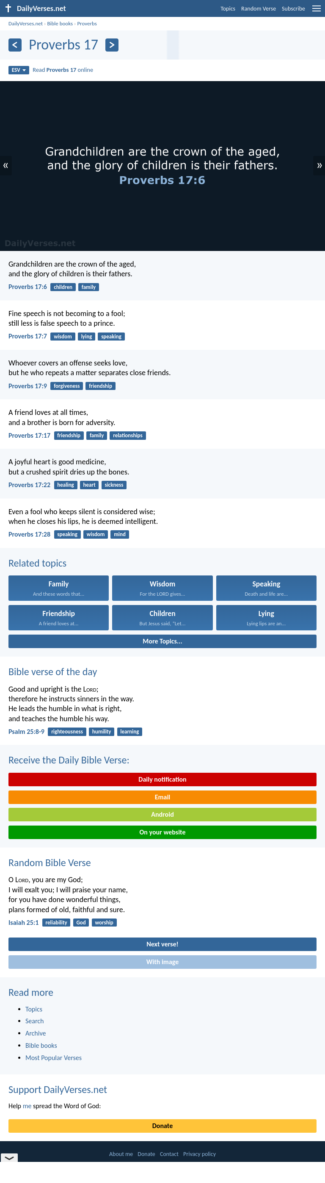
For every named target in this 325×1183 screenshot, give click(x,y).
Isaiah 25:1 (23, 923)
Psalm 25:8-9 (26, 732)
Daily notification (162, 779)
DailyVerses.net (25, 23)
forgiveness (67, 386)
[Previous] (15, 45)
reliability (56, 922)
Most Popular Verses (53, 1058)
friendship (100, 386)
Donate (162, 1126)
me (27, 1106)
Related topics (37, 563)
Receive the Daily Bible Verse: (68, 760)
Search (34, 1021)
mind (120, 534)
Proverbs (86, 23)
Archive (35, 1033)
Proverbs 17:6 (27, 287)
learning (129, 731)
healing (65, 485)
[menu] (316, 11)
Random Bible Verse (49, 862)
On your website (163, 832)
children (63, 287)
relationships (128, 435)
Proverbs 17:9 (27, 386)
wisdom (63, 336)
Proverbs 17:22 (29, 485)
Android (162, 814)
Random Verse (258, 8)
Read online (63, 70)
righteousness (67, 731)
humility (101, 731)
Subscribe (293, 8)
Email (163, 797)
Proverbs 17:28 (29, 534)
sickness (114, 485)
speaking (111, 336)
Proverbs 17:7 (27, 336)
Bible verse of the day (52, 671)
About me (121, 1154)
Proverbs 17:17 (29, 435)
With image (162, 962)
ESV (19, 70)
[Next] (111, 45)
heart (89, 485)
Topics (227, 8)
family (89, 287)
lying (86, 336)
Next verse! (162, 944)
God (80, 922)
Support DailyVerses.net (57, 1089)
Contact (169, 1154)
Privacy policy (199, 1154)
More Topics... (162, 641)
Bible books (60, 23)
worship (104, 922)
